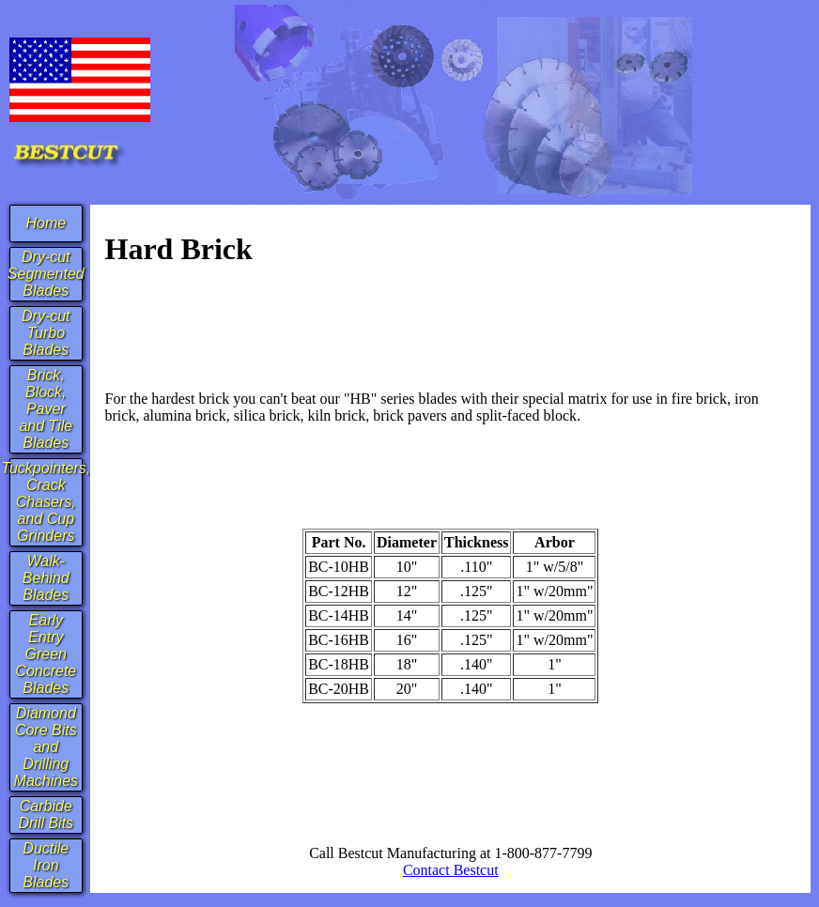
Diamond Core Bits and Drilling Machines (46, 747)
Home (45, 223)
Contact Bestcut (451, 870)
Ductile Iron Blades (46, 865)
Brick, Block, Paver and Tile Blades (45, 409)
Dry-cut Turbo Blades (46, 333)
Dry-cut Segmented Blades (46, 274)
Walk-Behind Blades (46, 578)
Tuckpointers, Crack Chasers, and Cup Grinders (45, 502)
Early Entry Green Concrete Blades (45, 654)
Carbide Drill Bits (45, 814)
